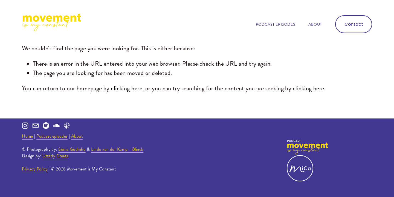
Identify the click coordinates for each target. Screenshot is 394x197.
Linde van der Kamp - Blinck (117, 149)
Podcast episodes (276, 24)
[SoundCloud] (56, 125)
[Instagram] (25, 125)
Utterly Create (55, 156)
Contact (353, 24)
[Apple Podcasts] (66, 125)
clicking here (126, 88)
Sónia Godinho (72, 149)
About (315, 24)
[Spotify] (46, 125)
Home (27, 136)
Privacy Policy (34, 169)
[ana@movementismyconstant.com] (35, 125)
